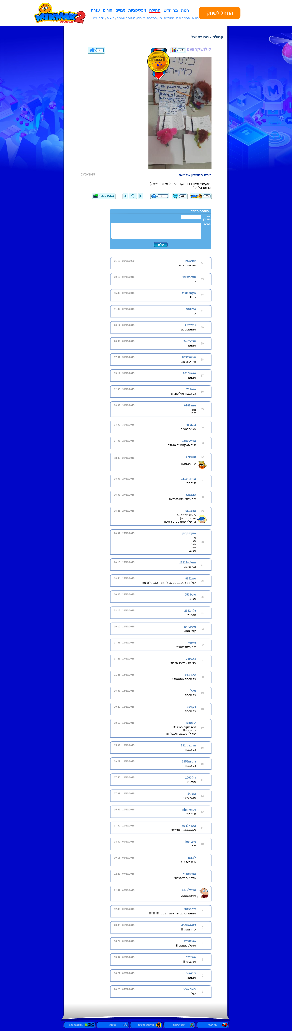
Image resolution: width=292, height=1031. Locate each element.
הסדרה (152, 18)
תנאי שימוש (179, 1024)
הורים (107, 10)
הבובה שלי (183, 18)
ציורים (141, 18)
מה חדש (171, 10)
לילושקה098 (199, 49)
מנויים (120, 10)
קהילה (154, 10)
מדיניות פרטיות (146, 1024)
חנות (185, 10)
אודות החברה (79, 1024)
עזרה (95, 10)
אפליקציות (137, 10)
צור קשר (212, 1024)
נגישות (113, 1024)
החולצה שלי (166, 18)
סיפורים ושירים (126, 18)
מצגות (111, 18)
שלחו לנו (98, 18)
